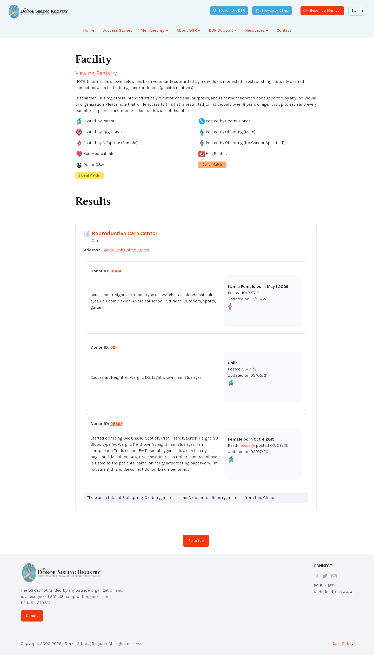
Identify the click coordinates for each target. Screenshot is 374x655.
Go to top (196, 540)
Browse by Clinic (272, 10)
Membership (154, 30)
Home (88, 30)
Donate (32, 615)
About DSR (189, 30)
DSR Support (223, 30)
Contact (284, 30)
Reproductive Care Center (125, 233)
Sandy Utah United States (126, 249)
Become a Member (322, 10)
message (246, 445)
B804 (115, 270)
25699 (116, 423)
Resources (256, 30)
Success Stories (117, 30)
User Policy (343, 643)
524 (114, 347)
